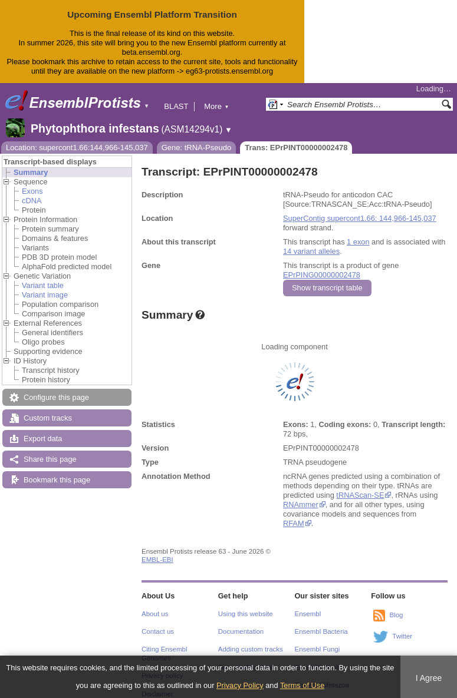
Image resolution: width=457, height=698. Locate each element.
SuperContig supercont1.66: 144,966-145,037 (359, 218)
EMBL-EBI (157, 559)
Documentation (241, 631)
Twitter (402, 636)
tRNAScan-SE (360, 495)
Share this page (50, 459)
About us (155, 613)
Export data (43, 438)
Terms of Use (302, 685)
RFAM (293, 523)
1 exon (358, 241)
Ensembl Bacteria (321, 631)
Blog (396, 614)
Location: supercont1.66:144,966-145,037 (77, 147)
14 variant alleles (311, 251)
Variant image (45, 294)
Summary (31, 172)
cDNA (31, 200)
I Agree (429, 678)
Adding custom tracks (250, 649)
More (216, 106)
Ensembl (308, 613)
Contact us (158, 631)
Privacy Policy (240, 685)
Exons (32, 191)
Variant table (43, 285)
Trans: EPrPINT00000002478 (296, 147)
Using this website (245, 613)
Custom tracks (48, 417)
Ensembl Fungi (317, 649)
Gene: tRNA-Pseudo (197, 147)
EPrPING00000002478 (321, 274)
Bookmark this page (57, 479)
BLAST (176, 106)
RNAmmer (300, 504)
